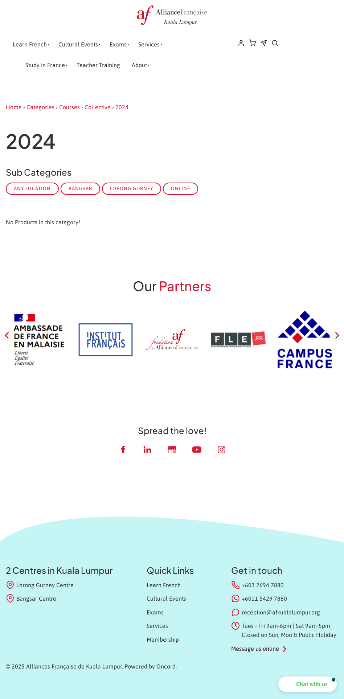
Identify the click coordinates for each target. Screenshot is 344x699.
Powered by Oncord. (150, 666)
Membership (163, 639)
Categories (40, 107)
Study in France (45, 65)
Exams (118, 44)
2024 (121, 107)
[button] (307, 684)
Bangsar (80, 188)
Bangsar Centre (31, 598)
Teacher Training (98, 65)
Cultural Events (78, 44)
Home (14, 107)
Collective (98, 107)
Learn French (30, 44)
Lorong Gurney (131, 188)
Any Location (32, 188)
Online (180, 188)
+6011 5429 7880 (264, 598)
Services (149, 44)
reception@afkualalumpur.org (281, 612)
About (139, 65)
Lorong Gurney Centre (40, 585)
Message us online (255, 648)
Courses (69, 107)
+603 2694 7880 (263, 585)
